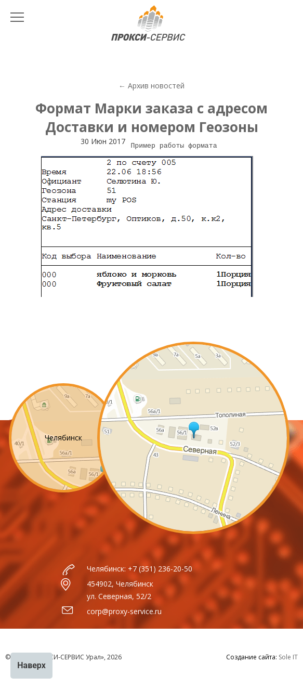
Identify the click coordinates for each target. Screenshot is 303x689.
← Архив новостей (151, 85)
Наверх (31, 665)
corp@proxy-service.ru (124, 611)
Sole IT (288, 657)
